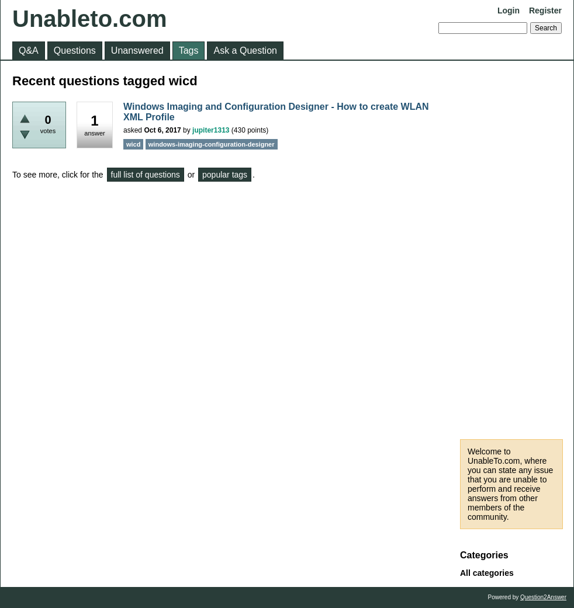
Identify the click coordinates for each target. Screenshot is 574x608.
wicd (133, 144)
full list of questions (145, 174)
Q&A (29, 50)
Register (545, 10)
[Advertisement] (511, 250)
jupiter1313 (210, 130)
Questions (75, 50)
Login (508, 10)
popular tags (224, 174)
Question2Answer (543, 597)
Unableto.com (89, 19)
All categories (487, 573)
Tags (189, 50)
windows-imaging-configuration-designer (211, 144)
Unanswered (137, 50)
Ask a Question (245, 50)
